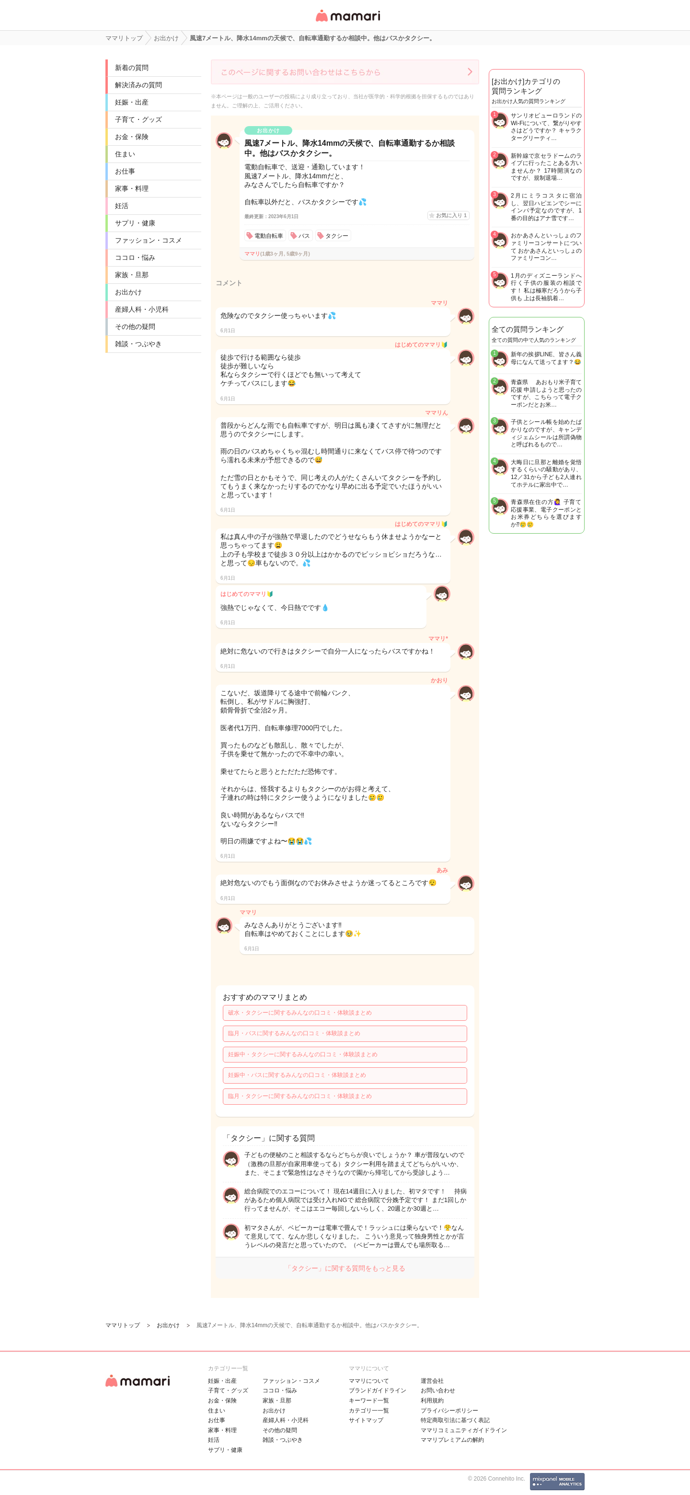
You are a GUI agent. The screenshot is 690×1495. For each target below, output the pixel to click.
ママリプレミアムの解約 (452, 1440)
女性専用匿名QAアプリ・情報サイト (347, 22)
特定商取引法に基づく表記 (455, 1420)
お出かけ (128, 292)
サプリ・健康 (135, 223)
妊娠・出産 (132, 102)
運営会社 (432, 1381)
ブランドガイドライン (377, 1390)
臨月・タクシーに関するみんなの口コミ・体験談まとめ (300, 1096)
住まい (125, 154)
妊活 (121, 206)
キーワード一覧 (369, 1400)
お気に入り (451, 215)
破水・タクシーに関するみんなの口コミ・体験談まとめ (300, 1012)
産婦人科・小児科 (142, 309)
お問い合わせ (438, 1390)
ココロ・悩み (135, 257)
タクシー (336, 236)
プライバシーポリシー (449, 1410)
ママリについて (369, 1381)
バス (304, 236)
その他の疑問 (135, 326)
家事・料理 (132, 188)
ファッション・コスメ (148, 240)
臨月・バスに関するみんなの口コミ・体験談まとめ (294, 1033)
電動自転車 (268, 236)
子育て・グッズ (138, 119)
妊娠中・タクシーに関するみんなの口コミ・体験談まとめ (303, 1054)
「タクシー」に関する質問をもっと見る (345, 1268)
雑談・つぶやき (138, 344)
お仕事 (125, 171)
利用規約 (432, 1400)
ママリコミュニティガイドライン (464, 1430)
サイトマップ (366, 1420)
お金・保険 (132, 136)
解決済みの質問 (138, 85)
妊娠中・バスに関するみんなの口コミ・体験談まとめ (297, 1075)
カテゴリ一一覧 (369, 1410)
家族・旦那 (132, 275)
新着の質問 (132, 67)
